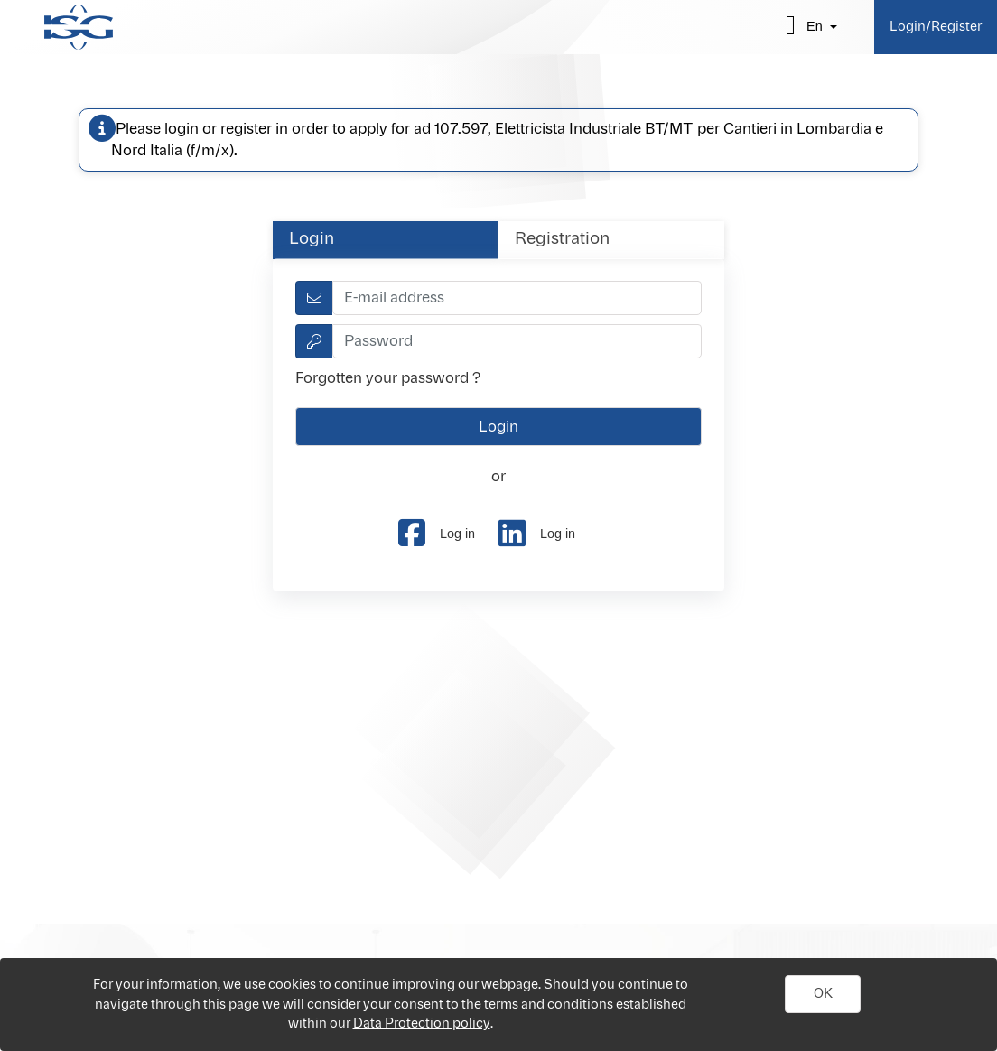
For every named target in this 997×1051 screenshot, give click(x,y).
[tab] (385, 239)
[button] (823, 994)
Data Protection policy (421, 1023)
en (814, 26)
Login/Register (936, 26)
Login (311, 239)
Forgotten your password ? (387, 378)
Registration (562, 239)
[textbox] (517, 298)
